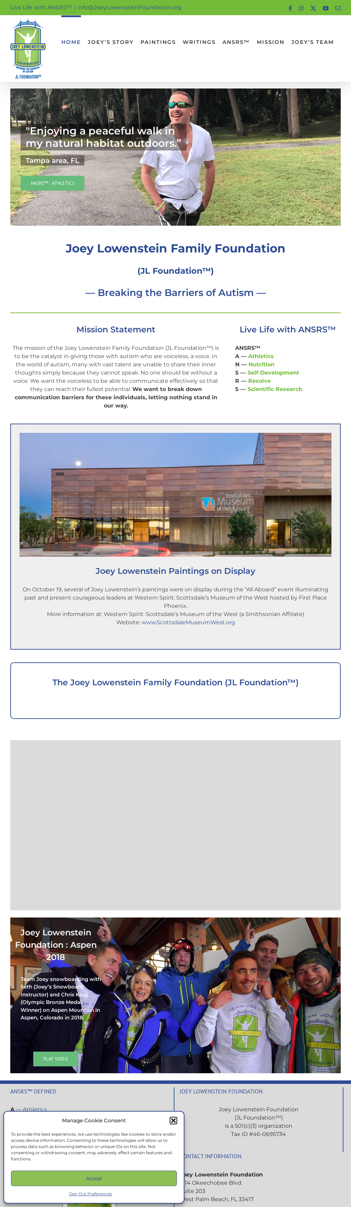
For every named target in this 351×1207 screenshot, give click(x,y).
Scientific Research (274, 389)
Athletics (261, 356)
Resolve (259, 381)
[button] (173, 1120)
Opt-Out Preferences (90, 1193)
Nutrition (262, 364)
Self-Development (273, 372)
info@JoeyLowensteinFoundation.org (129, 7)
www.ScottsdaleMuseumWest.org (188, 622)
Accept (94, 1178)
